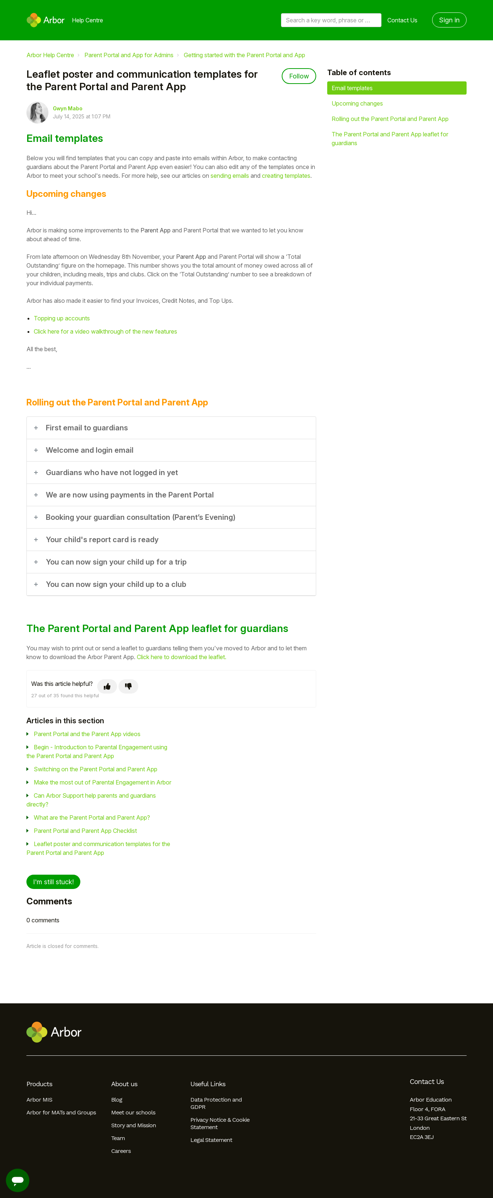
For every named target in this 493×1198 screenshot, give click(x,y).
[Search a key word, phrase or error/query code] (331, 20)
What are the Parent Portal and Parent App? (92, 817)
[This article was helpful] (107, 686)
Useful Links (207, 1084)
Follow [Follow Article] (299, 76)
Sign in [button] (449, 20)
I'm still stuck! (53, 882)
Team (118, 1138)
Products (39, 1084)
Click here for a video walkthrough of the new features (105, 331)
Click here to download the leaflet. (181, 657)
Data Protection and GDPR (216, 1103)
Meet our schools (133, 1112)
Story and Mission (133, 1125)
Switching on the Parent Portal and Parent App (95, 769)
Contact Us (402, 20)
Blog (116, 1099)
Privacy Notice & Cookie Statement (219, 1123)
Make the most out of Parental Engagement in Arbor (102, 782)
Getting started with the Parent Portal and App (244, 55)
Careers (121, 1150)
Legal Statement (211, 1139)
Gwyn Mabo (68, 108)
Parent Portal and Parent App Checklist (85, 830)
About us (124, 1084)
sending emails (230, 175)
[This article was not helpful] (128, 686)
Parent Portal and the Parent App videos (87, 734)
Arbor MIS (39, 1099)
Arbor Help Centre (50, 55)
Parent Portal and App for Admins (129, 55)
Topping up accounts (62, 318)
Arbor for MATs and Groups (61, 1112)
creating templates (286, 175)
